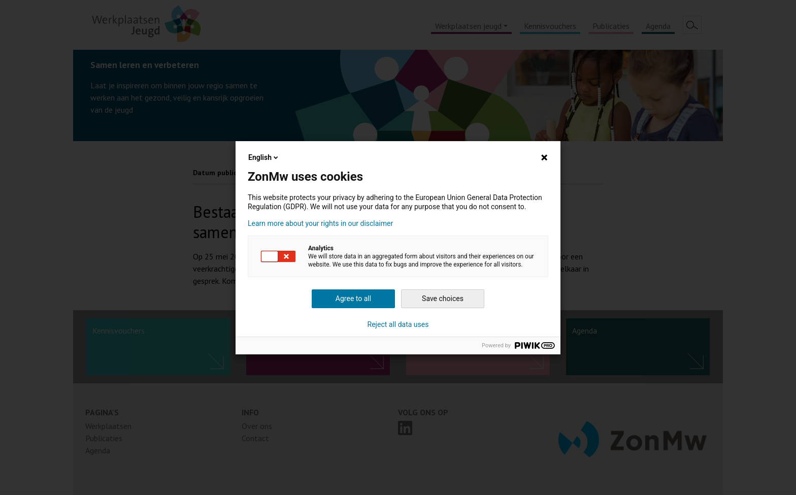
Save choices (442, 298)
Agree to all (353, 298)
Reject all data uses (398, 324)
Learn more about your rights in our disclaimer (320, 223)
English (264, 157)
